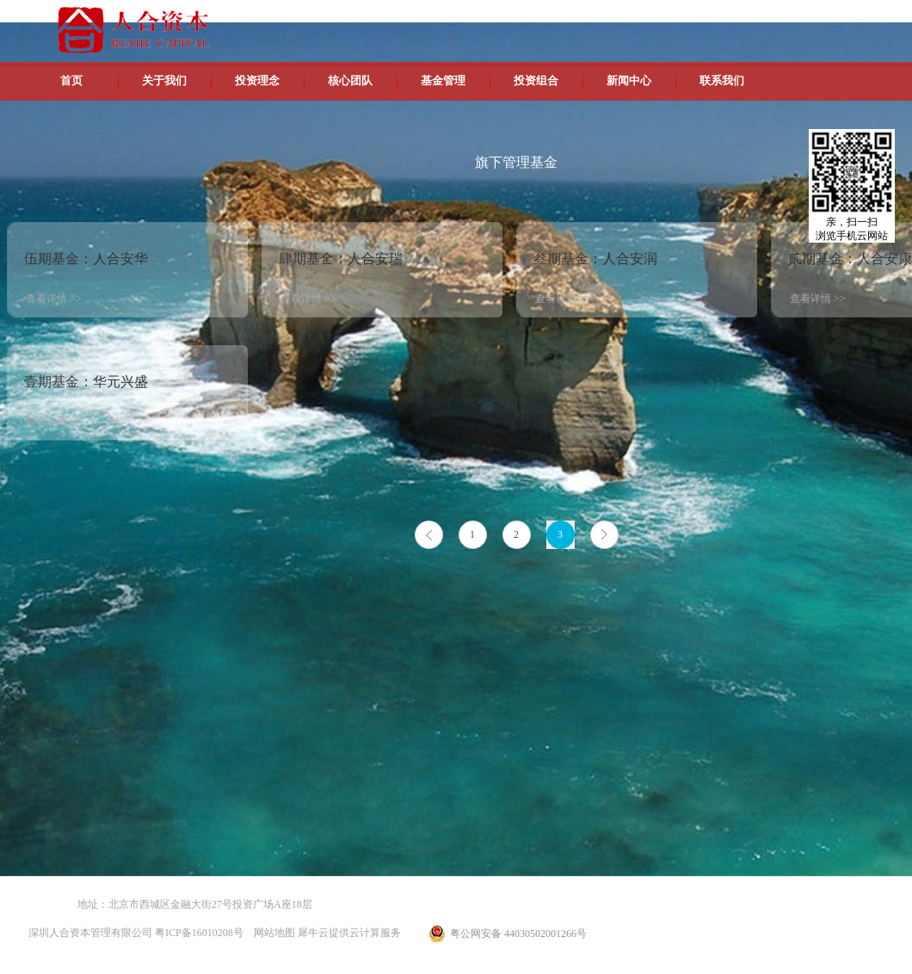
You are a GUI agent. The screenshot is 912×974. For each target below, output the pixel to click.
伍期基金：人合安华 (86, 258)
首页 (71, 80)
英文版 (761, 17)
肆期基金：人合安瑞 (341, 258)
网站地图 (272, 933)
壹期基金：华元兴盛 (86, 381)
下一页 (604, 535)
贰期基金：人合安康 (850, 258)
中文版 (721, 17)
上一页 (429, 535)
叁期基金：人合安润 (595, 258)
